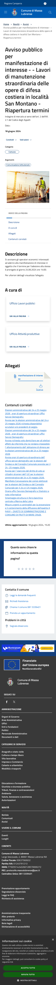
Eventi (5, 835)
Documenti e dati (10, 737)
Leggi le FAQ (8, 895)
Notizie (5, 815)
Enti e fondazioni (10, 726)
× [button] (53, 940)
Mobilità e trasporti (11, 768)
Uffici (4, 723)
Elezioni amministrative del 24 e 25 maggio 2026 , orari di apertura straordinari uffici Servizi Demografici (25, 434)
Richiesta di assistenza (13, 898)
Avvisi (26, 24)
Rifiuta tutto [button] (28, 974)
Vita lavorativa (9, 758)
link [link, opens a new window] (11, 962)
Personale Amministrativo (14, 733)
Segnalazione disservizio (14, 891)
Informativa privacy (11, 920)
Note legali (7, 923)
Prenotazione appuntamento (16, 888)
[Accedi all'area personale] (45, 3)
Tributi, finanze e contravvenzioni (18, 790)
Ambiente (6, 793)
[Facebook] (7, 702)
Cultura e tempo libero (13, 755)
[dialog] (28, 961)
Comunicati (7, 818)
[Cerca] (50, 12)
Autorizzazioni (9, 800)
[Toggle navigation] (5, 12)
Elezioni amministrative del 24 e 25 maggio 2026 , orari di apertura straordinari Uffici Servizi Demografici (25, 413)
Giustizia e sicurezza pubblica (16, 786)
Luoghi (5, 838)
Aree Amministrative (12, 720)
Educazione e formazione (14, 783)
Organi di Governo (10, 716)
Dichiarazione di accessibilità (16, 926)
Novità (16, 24)
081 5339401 (25, 873)
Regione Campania (13, 3)
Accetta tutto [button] (28, 968)
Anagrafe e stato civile (13, 751)
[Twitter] (14, 702)
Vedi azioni (26, 140)
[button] (28, 980)
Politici (5, 730)
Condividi (12, 140)
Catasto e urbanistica (12, 765)
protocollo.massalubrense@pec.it (23, 870)
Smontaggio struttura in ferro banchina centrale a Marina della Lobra (24, 499)
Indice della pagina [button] (17, 213)
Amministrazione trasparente (16, 913)
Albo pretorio (8, 916)
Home (6, 24)
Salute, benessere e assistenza (17, 796)
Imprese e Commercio (12, 762)
